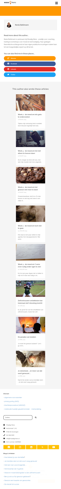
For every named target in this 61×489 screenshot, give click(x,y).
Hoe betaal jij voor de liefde (14, 457)
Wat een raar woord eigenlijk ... (15, 465)
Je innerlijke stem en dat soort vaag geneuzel (20, 461)
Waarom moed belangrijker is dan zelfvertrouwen (22, 473)
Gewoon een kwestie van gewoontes (17, 480)
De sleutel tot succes (11, 484)
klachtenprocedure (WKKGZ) (14, 405)
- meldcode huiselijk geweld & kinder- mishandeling (22, 409)
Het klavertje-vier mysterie (13, 469)
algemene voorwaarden (13, 397)
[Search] (35, 417)
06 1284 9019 (10, 435)
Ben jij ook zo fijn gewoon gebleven (17, 476)
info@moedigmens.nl (13, 438)
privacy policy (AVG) (11, 401)
